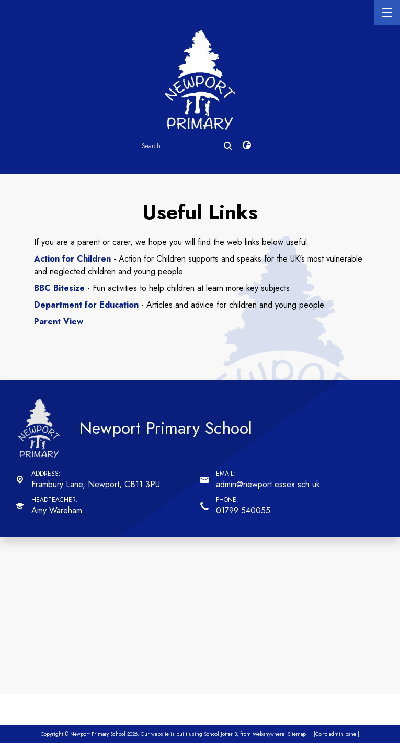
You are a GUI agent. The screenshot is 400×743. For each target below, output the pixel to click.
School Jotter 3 (220, 734)
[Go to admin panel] (336, 734)
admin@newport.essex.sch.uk (268, 484)
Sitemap (297, 734)
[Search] (228, 146)
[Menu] (387, 12)
